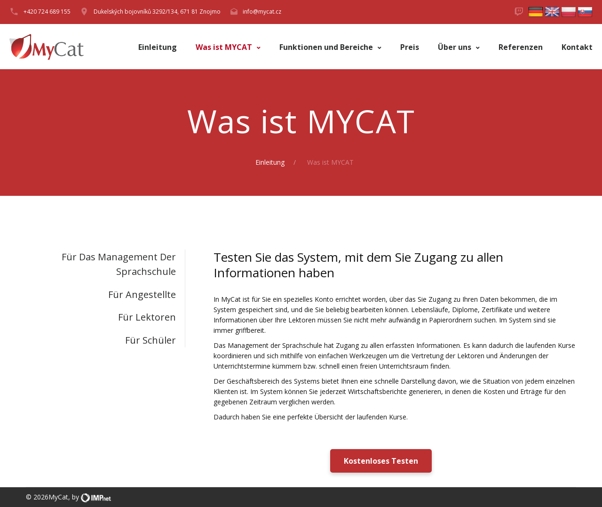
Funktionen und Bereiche (327, 47)
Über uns (455, 47)
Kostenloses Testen (381, 461)
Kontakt (577, 47)
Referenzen (521, 47)
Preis (409, 47)
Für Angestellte (142, 294)
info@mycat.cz (262, 12)
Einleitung (157, 47)
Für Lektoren (147, 317)
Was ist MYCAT (225, 47)
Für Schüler (150, 340)
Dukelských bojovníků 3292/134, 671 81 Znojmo (157, 12)
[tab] (105, 264)
